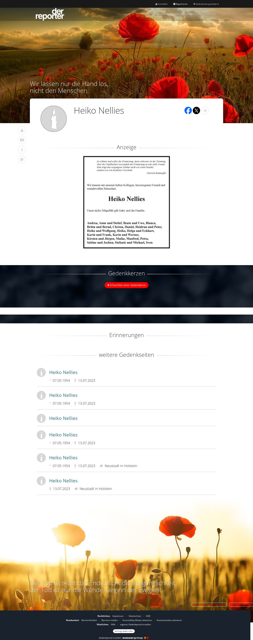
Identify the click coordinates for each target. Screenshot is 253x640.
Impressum (118, 615)
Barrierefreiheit (89, 620)
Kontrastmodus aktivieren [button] (169, 620)
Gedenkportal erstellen (124, 637)
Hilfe (113, 624)
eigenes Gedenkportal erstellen (135, 624)
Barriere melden (110, 620)
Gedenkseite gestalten (206, 3)
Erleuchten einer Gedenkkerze (126, 285)
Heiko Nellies (63, 372)
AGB (148, 615)
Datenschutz (135, 615)
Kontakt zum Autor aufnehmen (209, 604)
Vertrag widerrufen (124, 631)
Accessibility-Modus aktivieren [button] (137, 620)
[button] (205, 111)
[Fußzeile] (123, 623)
